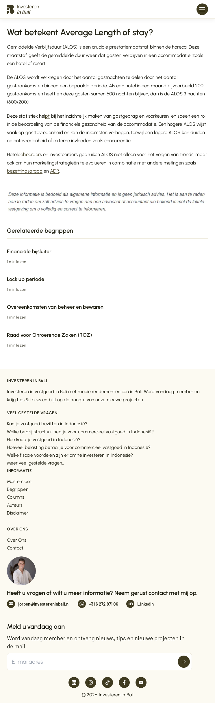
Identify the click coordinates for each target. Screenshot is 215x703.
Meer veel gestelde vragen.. (35, 463)
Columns (16, 497)
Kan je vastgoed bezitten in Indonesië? (47, 423)
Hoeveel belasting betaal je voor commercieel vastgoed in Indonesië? (79, 447)
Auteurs (15, 505)
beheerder (29, 154)
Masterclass (19, 481)
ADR (54, 171)
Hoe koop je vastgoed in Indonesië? (43, 439)
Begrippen (18, 489)
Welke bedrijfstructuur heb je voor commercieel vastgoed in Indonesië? (80, 431)
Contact (15, 548)
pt (47, 116)
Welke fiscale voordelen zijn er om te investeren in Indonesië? (70, 455)
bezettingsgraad (24, 171)
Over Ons (17, 540)
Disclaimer (17, 513)
